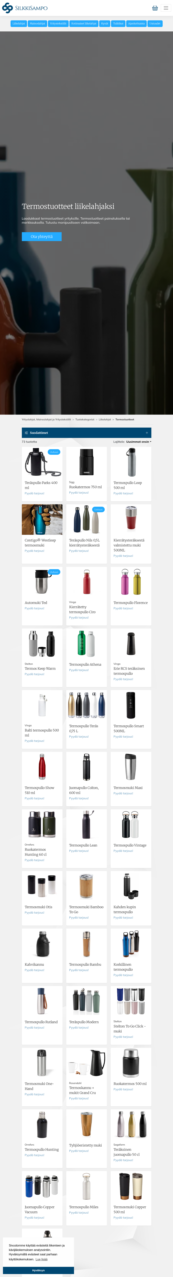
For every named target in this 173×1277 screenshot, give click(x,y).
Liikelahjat (19, 23)
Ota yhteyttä (42, 236)
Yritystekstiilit (58, 23)
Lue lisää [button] (42, 1259)
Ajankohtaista (136, 23)
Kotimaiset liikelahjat (83, 23)
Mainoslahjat (37, 23)
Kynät (104, 23)
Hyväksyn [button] (38, 1270)
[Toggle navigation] (166, 8)
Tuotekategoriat (84, 419)
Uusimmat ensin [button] (137, 441)
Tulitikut (118, 23)
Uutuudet (155, 23)
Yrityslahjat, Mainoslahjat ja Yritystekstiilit (46, 419)
